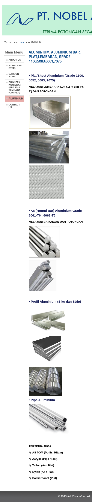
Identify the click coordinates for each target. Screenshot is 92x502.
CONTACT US (14, 105)
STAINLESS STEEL (15, 66)
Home (22, 42)
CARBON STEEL (14, 75)
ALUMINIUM (16, 98)
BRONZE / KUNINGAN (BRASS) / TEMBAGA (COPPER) (15, 87)
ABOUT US (15, 59)
